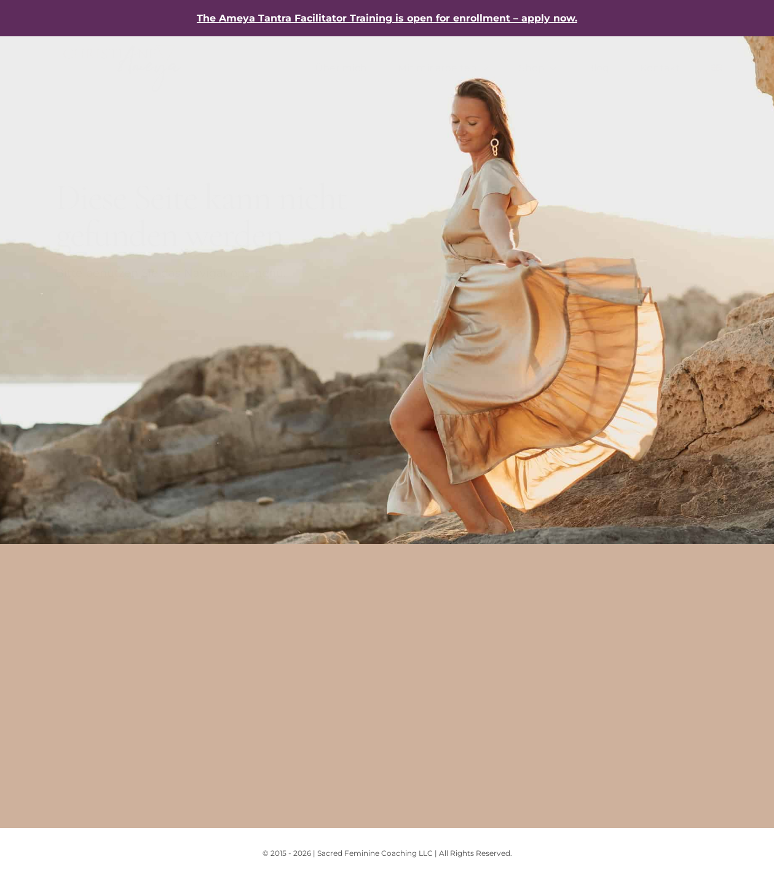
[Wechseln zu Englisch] (716, 68)
